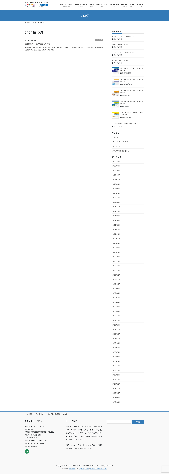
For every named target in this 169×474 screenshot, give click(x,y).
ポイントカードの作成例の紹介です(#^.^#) (131, 113)
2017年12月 (117, 384)
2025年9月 (116, 161)
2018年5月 (116, 361)
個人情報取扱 (40, 414)
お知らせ (99, 40)
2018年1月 (116, 379)
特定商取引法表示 (54, 414)
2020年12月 (117, 238)
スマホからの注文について (121, 60)
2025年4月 (116, 170)
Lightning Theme (84, 469)
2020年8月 (116, 248)
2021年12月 (117, 207)
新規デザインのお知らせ (121, 151)
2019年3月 (116, 316)
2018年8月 (116, 347)
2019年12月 (117, 275)
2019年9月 (116, 288)
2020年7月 (116, 252)
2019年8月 (116, 293)
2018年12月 (117, 329)
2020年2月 (116, 266)
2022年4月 (116, 202)
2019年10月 (117, 284)
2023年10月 (117, 179)
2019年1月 (116, 325)
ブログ (65, 414)
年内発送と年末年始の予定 (38, 44)
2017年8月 (116, 402)
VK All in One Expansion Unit (98, 469)
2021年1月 (116, 234)
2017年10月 (117, 393)
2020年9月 (116, 243)
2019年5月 (116, 307)
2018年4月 (116, 366)
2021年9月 (116, 211)
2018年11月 (117, 334)
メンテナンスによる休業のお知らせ (124, 36)
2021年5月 (116, 216)
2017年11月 (117, 388)
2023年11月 (117, 175)
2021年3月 (116, 225)
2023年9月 (116, 184)
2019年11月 (117, 279)
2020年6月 (116, 257)
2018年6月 (116, 357)
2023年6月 (116, 189)
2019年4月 (116, 311)
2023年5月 (116, 193)
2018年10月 (117, 338)
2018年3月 (116, 370)
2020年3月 (116, 261)
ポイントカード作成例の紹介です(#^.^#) (131, 69)
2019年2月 (116, 320)
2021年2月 (116, 229)
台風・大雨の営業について (121, 44)
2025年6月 (116, 166)
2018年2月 (116, 375)
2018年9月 (116, 343)
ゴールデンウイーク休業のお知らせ (124, 124)
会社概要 (29, 414)
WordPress (72, 469)
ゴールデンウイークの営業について (124, 52)
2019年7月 (116, 298)
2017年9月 (116, 397)
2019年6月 (116, 302)
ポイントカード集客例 (120, 142)
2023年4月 (116, 198)
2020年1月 (116, 270)
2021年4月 (116, 220)
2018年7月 (116, 352)
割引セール (116, 146)
